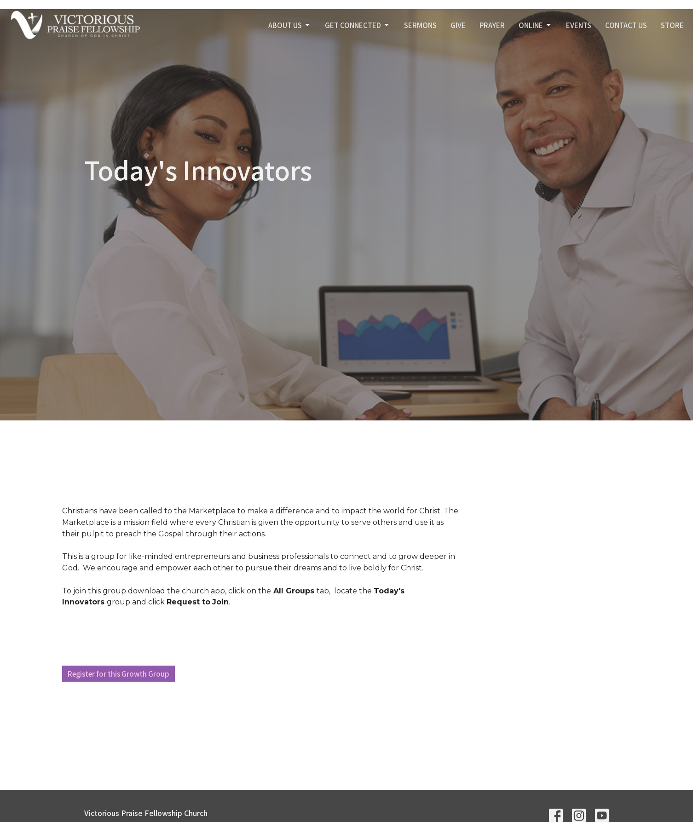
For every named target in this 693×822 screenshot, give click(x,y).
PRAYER (492, 25)
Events (578, 25)
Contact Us (626, 25)
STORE (672, 25)
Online (535, 25)
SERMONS (420, 25)
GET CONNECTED (357, 25)
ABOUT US (289, 25)
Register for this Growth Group (118, 673)
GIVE (458, 25)
